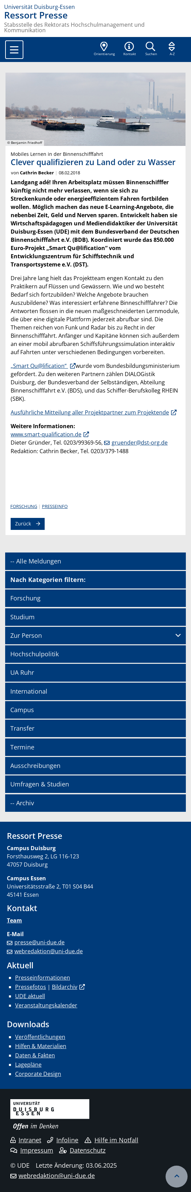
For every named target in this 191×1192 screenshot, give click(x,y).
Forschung (23, 506)
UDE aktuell (30, 996)
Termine (22, 747)
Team (14, 920)
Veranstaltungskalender (46, 1005)
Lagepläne (28, 1064)
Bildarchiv (64, 987)
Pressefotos (30, 987)
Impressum (31, 1150)
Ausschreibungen (35, 765)
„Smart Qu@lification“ (39, 366)
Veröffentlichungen (40, 1037)
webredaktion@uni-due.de (48, 951)
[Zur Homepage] (95, 7)
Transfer (22, 728)
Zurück (23, 523)
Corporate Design (38, 1074)
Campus (22, 710)
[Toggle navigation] (14, 49)
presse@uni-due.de (39, 942)
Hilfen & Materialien (40, 1046)
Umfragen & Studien (39, 784)
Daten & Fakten (35, 1055)
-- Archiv (22, 803)
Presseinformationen (42, 977)
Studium (22, 617)
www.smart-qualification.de (46, 434)
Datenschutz (82, 1150)
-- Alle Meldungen (35, 561)
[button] (129, 49)
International (28, 691)
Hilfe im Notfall (111, 1140)
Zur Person (26, 635)
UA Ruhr (22, 672)
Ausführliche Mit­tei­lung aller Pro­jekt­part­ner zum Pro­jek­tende (90, 412)
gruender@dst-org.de (140, 442)
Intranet (25, 1140)
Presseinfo (55, 506)
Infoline (62, 1140)
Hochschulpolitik (34, 654)
